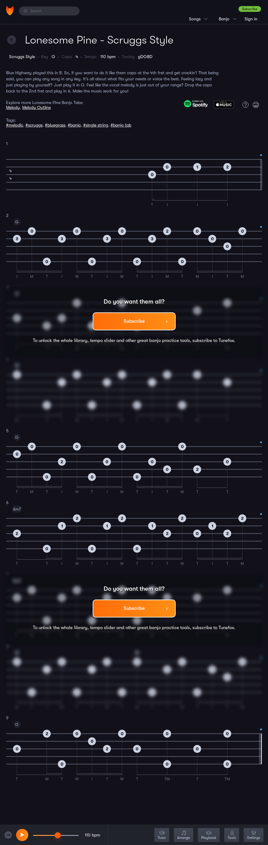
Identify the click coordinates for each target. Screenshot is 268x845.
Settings (253, 835)
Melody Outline (36, 107)
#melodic (14, 125)
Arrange (183, 835)
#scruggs (34, 125)
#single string (95, 125)
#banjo (74, 125)
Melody (13, 107)
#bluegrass (55, 125)
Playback (208, 835)
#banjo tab (121, 125)
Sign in (251, 18)
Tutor (162, 835)
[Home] (10, 10)
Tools (232, 835)
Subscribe (249, 9)
